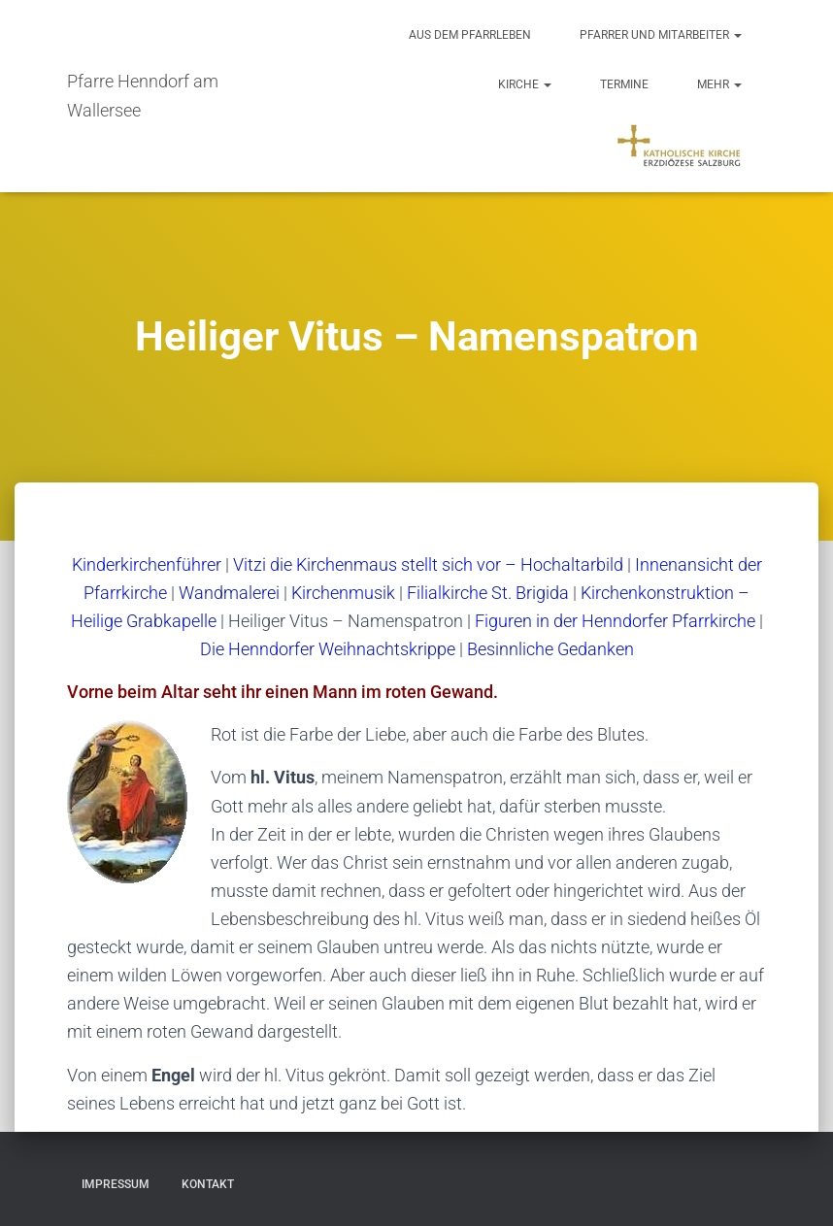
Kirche (524, 84)
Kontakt (208, 1184)
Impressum (116, 1184)
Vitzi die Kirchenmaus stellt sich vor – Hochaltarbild (428, 564)
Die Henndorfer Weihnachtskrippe (327, 649)
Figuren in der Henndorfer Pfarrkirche (615, 621)
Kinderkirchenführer (146, 564)
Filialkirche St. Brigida (488, 592)
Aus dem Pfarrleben (470, 35)
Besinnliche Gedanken (550, 649)
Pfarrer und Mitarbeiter (661, 35)
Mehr (719, 84)
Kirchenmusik (343, 592)
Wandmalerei (229, 592)
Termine (624, 84)
